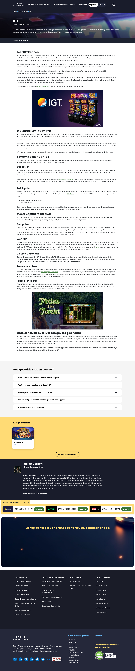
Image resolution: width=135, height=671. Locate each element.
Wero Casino (46, 601)
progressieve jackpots (66, 179)
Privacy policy (74, 647)
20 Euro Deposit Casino (23, 610)
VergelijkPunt (73, 662)
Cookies (72, 645)
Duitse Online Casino (22, 594)
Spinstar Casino (101, 594)
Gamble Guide (74, 655)
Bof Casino (99, 581)
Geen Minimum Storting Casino (25, 599)
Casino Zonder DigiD (22, 590)
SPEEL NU (39, 509)
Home (15, 11)
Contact (72, 640)
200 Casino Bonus (75, 581)
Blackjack (70, 194)
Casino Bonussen (44, 5)
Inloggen (102, 5)
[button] (67, 377)
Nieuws (71, 657)
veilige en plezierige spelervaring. (44, 651)
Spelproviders (23, 11)
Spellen (72, 5)
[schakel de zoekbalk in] (113, 5)
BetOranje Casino (102, 603)
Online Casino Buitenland (23, 581)
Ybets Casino (100, 599)
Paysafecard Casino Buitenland (52, 581)
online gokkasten (43, 86)
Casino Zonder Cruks (22, 586)
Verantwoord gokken (76, 652)
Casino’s (30, 5)
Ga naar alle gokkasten (67, 454)
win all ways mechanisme (49, 272)
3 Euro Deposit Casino (22, 615)
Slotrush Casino (101, 590)
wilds (97, 247)
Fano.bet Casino (101, 612)
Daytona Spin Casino (103, 608)
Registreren (93, 5)
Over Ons (72, 642)
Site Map (72, 650)
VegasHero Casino (102, 586)
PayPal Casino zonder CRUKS (52, 597)
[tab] (67, 377)
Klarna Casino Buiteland (50, 586)
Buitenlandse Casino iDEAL (51, 606)
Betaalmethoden (60, 5)
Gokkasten (83, 5)
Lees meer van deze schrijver (35, 494)
